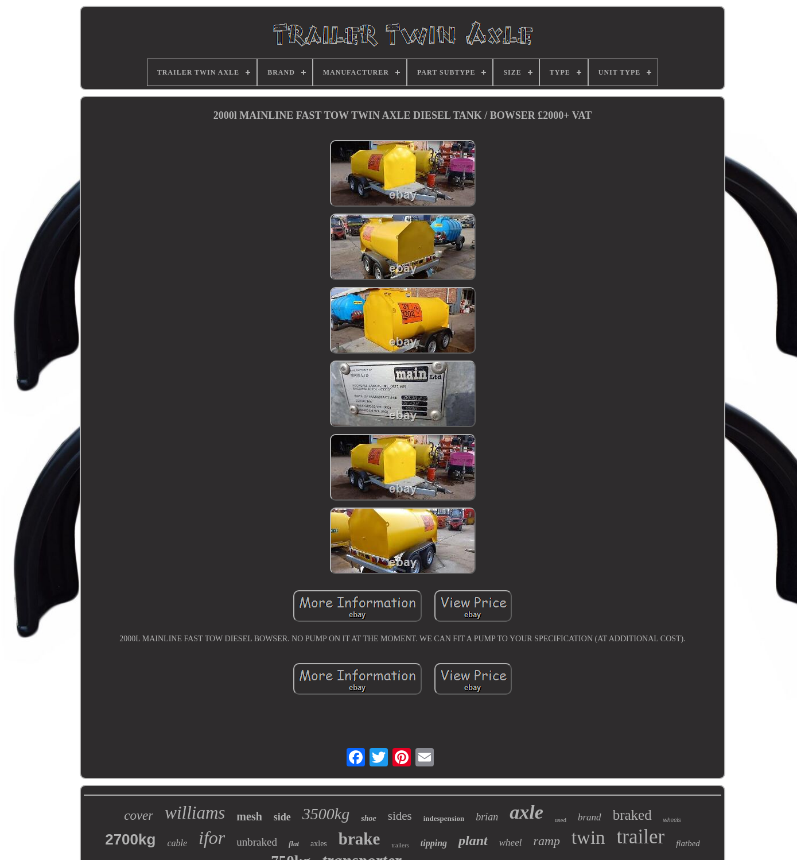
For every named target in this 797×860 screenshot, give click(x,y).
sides (400, 816)
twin (588, 837)
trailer (641, 837)
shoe (368, 818)
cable (177, 843)
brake (359, 839)
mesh (249, 816)
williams (195, 813)
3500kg (325, 814)
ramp (546, 841)
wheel (510, 842)
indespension (444, 818)
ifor (212, 837)
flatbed (688, 843)
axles (318, 843)
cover (138, 815)
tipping (434, 843)
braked (632, 815)
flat (294, 843)
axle (526, 812)
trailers (400, 845)
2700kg (130, 839)
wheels (672, 820)
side (282, 817)
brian (487, 817)
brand (589, 817)
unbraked (256, 842)
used (560, 819)
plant (473, 840)
